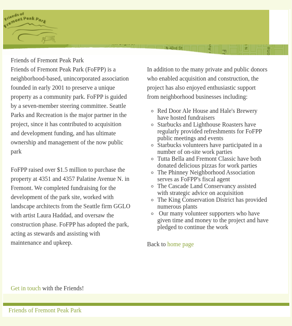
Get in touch (26, 288)
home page (180, 244)
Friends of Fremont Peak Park (44, 310)
